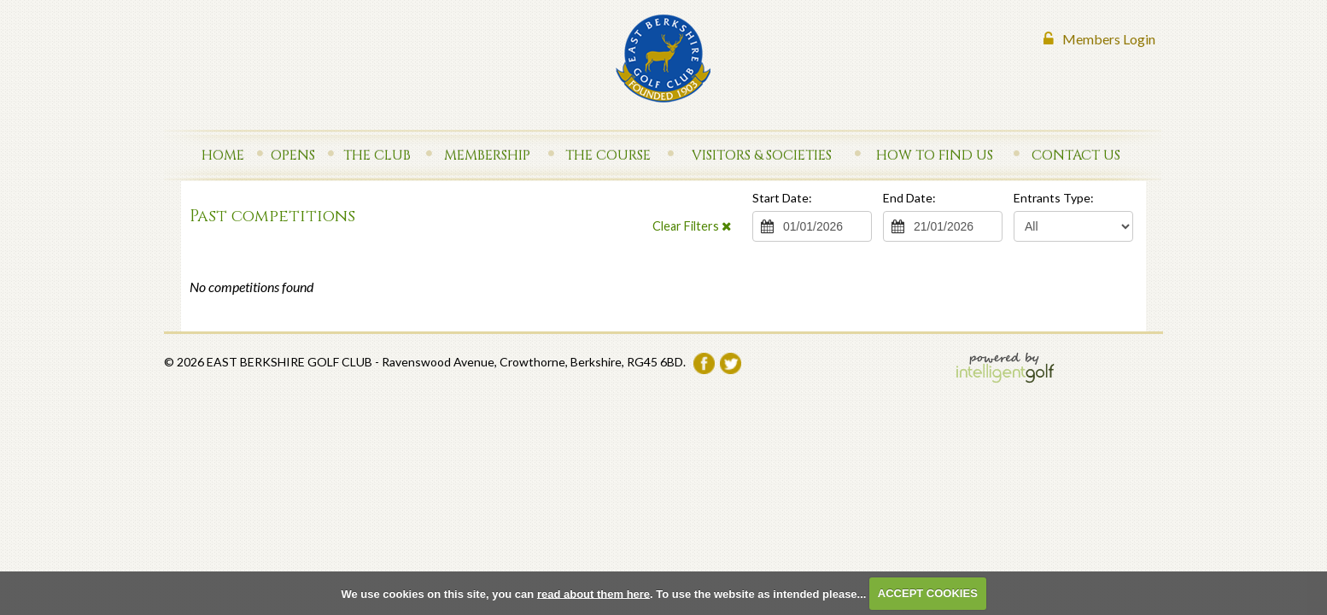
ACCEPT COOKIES (928, 593)
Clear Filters (691, 226)
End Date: (909, 197)
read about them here (593, 593)
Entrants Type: (1054, 197)
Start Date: (782, 197)
